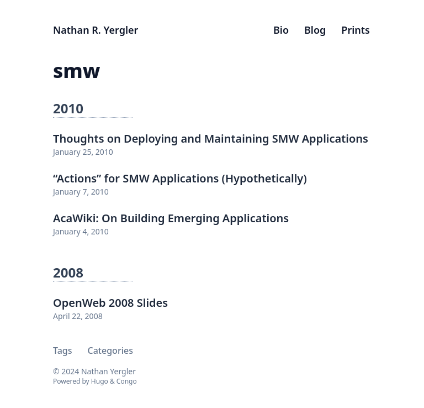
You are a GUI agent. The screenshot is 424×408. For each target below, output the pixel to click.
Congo (126, 381)
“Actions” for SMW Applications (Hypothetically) (180, 178)
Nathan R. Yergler (95, 29)
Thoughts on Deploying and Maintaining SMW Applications (210, 138)
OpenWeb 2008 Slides (110, 302)
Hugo (99, 381)
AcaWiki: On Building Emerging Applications (171, 218)
